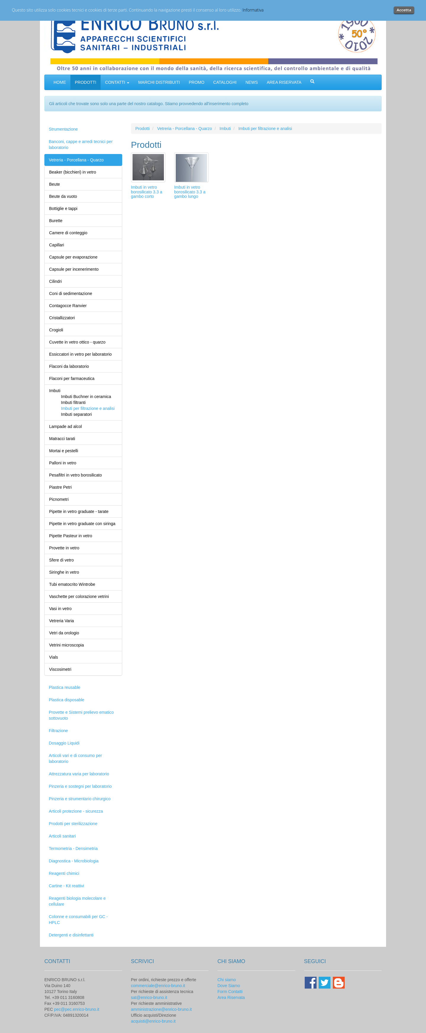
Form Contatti (230, 991)
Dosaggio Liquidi (64, 743)
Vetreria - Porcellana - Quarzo (76, 160)
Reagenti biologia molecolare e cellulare (77, 901)
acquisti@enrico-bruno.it (153, 1021)
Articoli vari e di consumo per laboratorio (75, 758)
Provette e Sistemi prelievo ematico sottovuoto (81, 715)
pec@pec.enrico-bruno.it (76, 1009)
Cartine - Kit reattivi (66, 885)
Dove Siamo (228, 985)
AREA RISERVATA (284, 82)
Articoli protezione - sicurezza (76, 811)
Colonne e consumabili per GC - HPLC (78, 919)
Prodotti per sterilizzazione (73, 823)
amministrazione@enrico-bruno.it (161, 1009)
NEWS (252, 82)
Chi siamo (226, 979)
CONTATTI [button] (117, 82)
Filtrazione (58, 730)
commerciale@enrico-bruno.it (158, 985)
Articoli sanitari (62, 836)
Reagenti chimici (64, 873)
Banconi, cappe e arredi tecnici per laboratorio (81, 144)
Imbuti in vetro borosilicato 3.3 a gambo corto (146, 192)
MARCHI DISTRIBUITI (159, 82)
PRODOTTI (85, 82)
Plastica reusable (64, 687)
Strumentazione (63, 129)
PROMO (196, 82)
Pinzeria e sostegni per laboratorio (80, 786)
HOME (60, 82)
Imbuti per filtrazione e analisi (265, 128)
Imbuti (225, 128)
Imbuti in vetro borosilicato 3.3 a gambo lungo (190, 192)
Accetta (404, 9)
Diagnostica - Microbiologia (74, 861)
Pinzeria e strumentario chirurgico (80, 798)
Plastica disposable (66, 699)
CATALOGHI (225, 82)
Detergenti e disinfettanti (71, 935)
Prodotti (142, 128)
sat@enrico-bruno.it (149, 997)
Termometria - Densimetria (73, 848)
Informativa (253, 10)
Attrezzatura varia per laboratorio (79, 773)
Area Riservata (231, 997)
